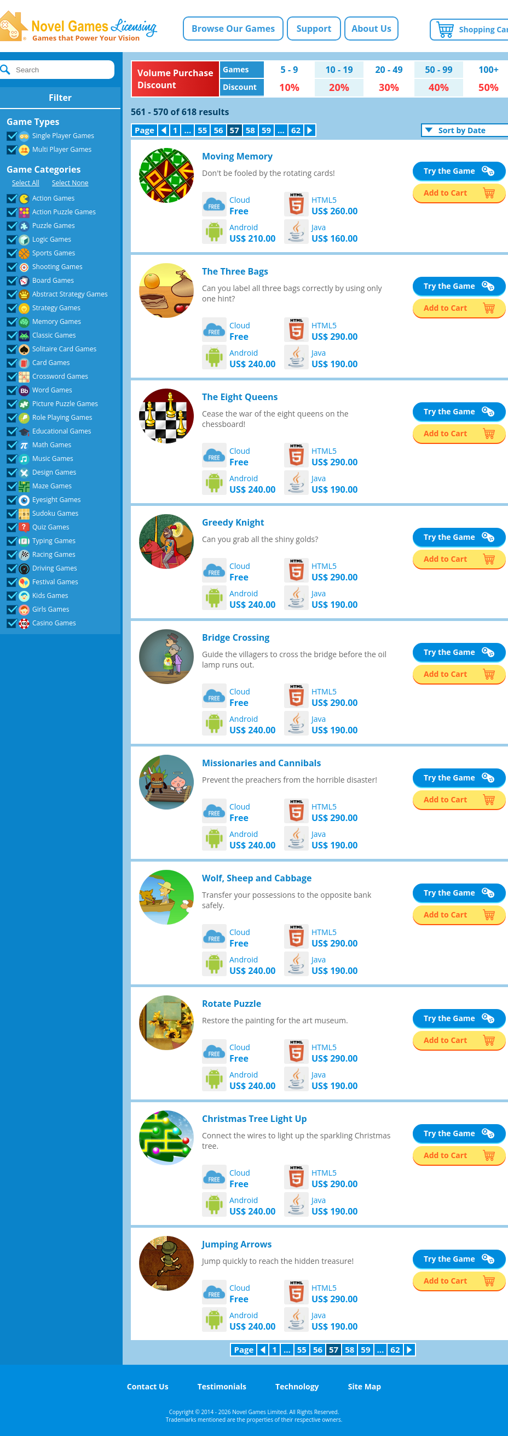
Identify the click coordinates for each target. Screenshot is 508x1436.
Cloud (239, 205)
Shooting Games (46, 267)
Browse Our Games (233, 28)
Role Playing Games (50, 418)
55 (202, 129)
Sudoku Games (43, 514)
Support (314, 28)
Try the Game (449, 171)
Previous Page (165, 130)
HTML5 (334, 205)
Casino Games (42, 623)
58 (250, 129)
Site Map (364, 1386)
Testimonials (222, 1386)
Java (334, 233)
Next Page (311, 130)
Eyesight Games (44, 500)
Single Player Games (51, 136)
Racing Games (42, 555)
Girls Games (39, 610)
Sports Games (42, 253)
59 (266, 129)
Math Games (40, 445)
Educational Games (50, 431)
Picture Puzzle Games (53, 404)
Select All (25, 182)
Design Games (42, 473)
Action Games (41, 198)
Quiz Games (39, 527)
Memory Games (45, 322)
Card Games (39, 363)
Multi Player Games (50, 150)
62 (296, 129)
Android (252, 233)
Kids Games (38, 596)
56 (218, 129)
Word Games (40, 390)
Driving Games (43, 568)
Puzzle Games (42, 226)
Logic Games (40, 240)
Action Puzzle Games (52, 212)
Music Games (41, 459)
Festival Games (43, 582)
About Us (371, 28)
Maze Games (40, 486)
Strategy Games (44, 308)
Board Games (41, 281)
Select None (70, 182)
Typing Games (42, 541)
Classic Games (42, 335)
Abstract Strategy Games (58, 294)
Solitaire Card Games (52, 349)
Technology (297, 1386)
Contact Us (148, 1386)
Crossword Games (48, 377)
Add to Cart (445, 192)
